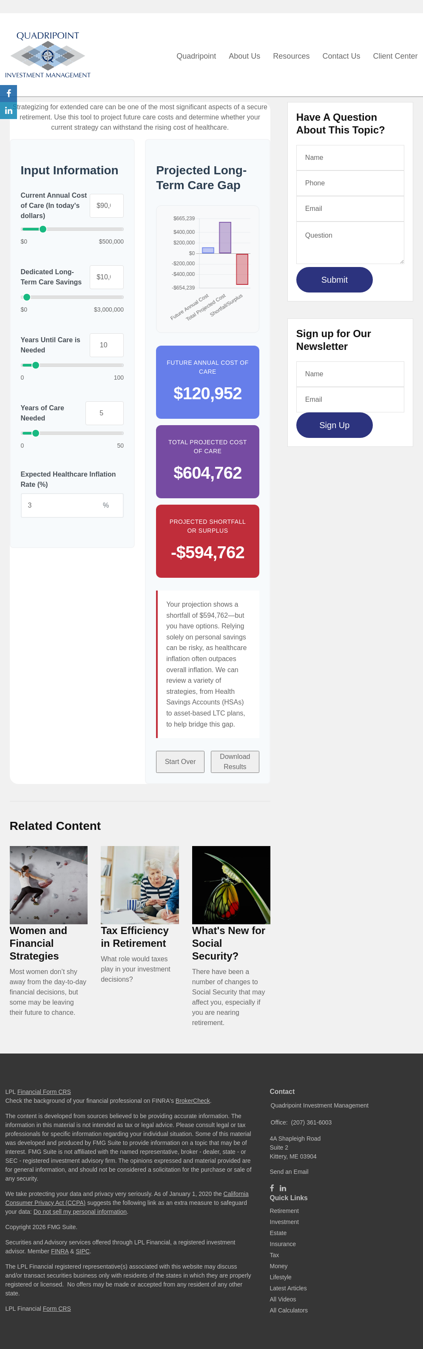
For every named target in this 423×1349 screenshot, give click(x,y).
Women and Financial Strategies (39, 943)
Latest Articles (288, 1288)
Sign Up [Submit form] (334, 425)
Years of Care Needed (42, 413)
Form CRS (57, 1308)
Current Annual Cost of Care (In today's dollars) (54, 205)
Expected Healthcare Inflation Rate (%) (68, 479)
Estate (278, 1233)
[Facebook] (272, 1188)
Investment (284, 1221)
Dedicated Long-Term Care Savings (51, 277)
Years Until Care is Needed (51, 345)
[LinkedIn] (283, 1188)
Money (279, 1266)
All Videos (283, 1299)
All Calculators (289, 1310)
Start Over (180, 761)
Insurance (283, 1244)
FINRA (59, 1251)
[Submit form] (334, 280)
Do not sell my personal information (80, 1211)
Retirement (284, 1210)
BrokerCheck (193, 1100)
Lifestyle (281, 1277)
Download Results (235, 761)
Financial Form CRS (44, 1091)
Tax (274, 1255)
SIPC (83, 1251)
